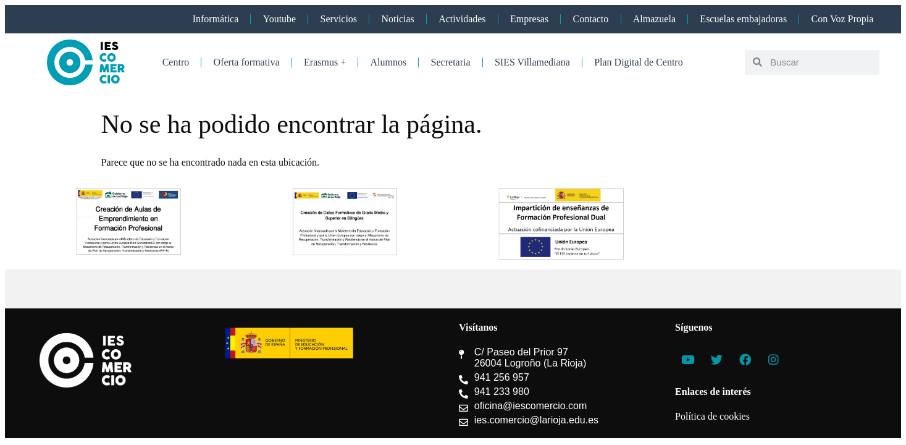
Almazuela (654, 19)
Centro (176, 62)
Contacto (591, 19)
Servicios (339, 19)
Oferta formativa (247, 62)
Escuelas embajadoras (743, 19)
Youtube (279, 19)
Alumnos (389, 62)
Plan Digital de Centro (638, 62)
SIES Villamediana (532, 62)
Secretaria (451, 62)
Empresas (529, 19)
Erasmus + (325, 62)
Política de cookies (712, 416)
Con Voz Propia (843, 19)
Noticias (397, 19)
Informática (216, 19)
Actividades (461, 19)
